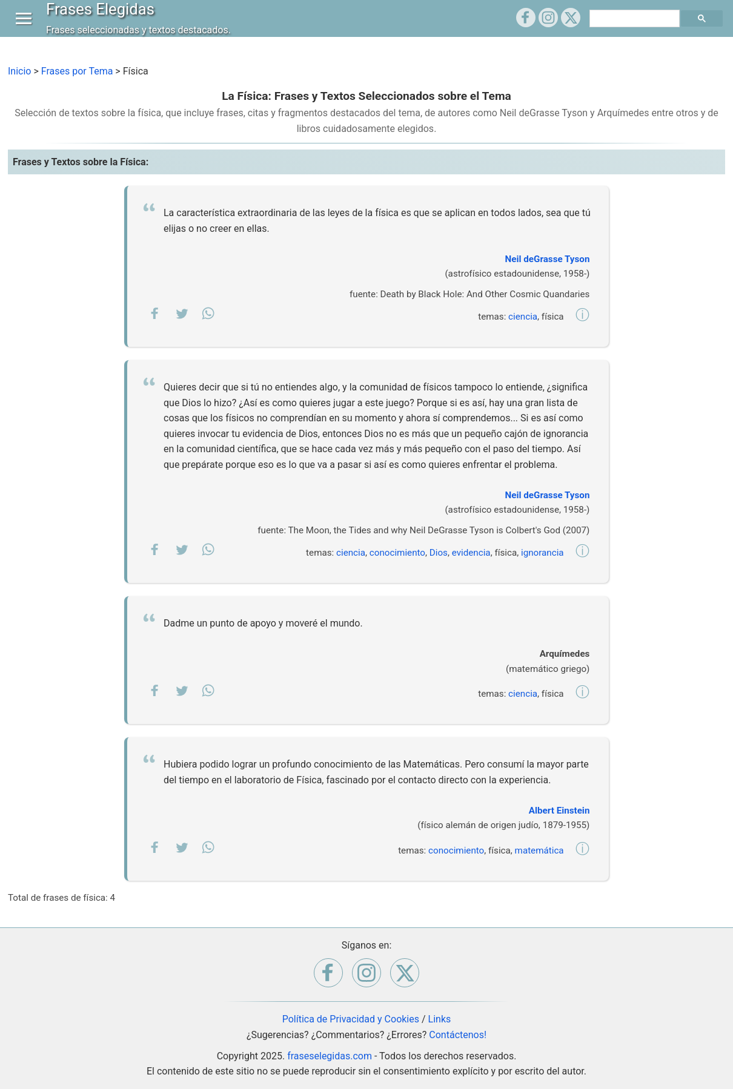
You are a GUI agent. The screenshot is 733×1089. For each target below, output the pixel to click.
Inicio (19, 71)
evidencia (471, 552)
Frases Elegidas (103, 21)
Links (439, 1019)
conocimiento (397, 552)
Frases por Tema (77, 71)
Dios (439, 552)
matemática (539, 850)
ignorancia (542, 552)
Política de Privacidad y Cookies (350, 1019)
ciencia (522, 316)
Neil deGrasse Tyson (547, 259)
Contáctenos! (457, 1035)
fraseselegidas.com (329, 1056)
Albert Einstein (559, 810)
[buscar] (636, 30)
